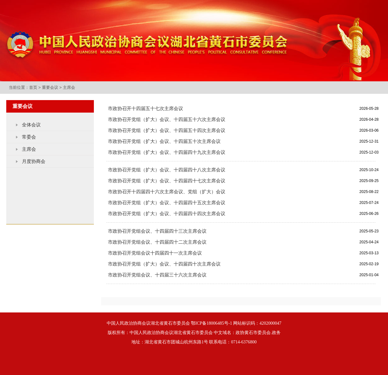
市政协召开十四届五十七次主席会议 (145, 108)
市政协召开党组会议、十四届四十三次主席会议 (157, 231)
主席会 (69, 87)
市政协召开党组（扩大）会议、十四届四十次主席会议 (164, 263)
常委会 (29, 136)
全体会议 (31, 124)
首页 (33, 87)
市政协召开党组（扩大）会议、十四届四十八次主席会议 (166, 169)
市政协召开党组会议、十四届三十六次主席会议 (157, 274)
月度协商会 (33, 161)
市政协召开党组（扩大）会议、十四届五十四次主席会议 (166, 130)
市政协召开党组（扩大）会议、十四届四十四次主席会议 (166, 213)
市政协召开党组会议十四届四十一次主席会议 (155, 253)
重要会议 (50, 87)
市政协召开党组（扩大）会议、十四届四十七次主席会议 (166, 180)
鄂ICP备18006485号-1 (211, 323)
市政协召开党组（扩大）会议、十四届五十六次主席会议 (166, 119)
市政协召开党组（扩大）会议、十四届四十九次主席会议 (166, 152)
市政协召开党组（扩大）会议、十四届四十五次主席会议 (166, 202)
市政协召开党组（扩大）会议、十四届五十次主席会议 (164, 141)
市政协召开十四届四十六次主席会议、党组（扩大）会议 (166, 191)
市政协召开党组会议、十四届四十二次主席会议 (157, 242)
